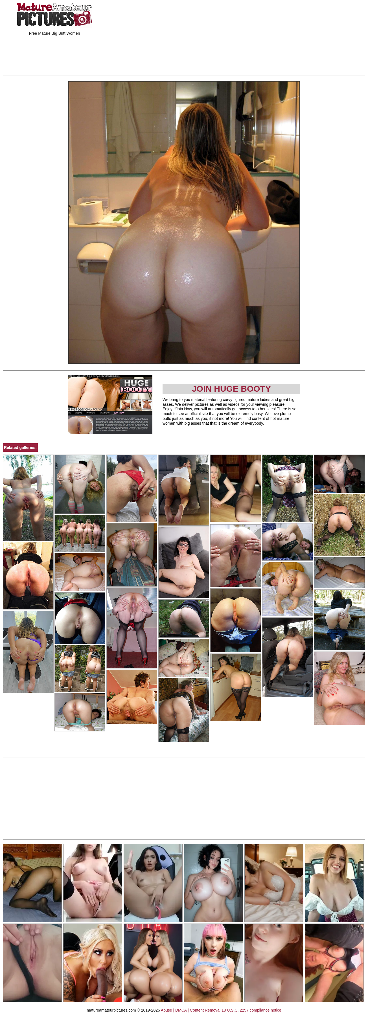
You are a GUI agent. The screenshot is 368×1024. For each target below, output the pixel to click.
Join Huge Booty (231, 388)
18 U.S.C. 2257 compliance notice (251, 1010)
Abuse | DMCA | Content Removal (190, 1010)
